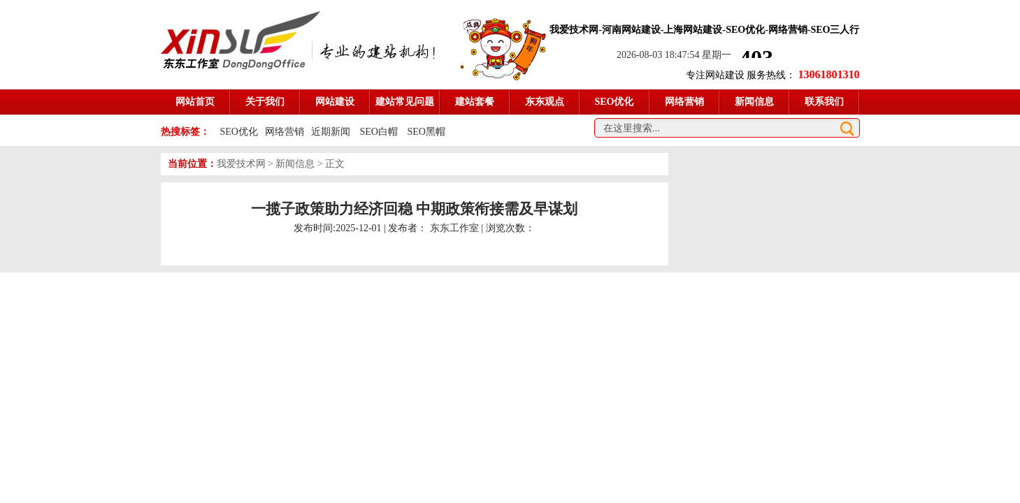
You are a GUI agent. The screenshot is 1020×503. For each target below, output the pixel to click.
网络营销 (284, 131)
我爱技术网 (241, 164)
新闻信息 (295, 164)
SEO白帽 (379, 131)
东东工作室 (454, 228)
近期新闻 (330, 131)
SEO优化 (239, 131)
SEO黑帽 (426, 131)
